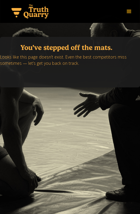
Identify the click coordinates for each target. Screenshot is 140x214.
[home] (30, 11)
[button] (129, 12)
